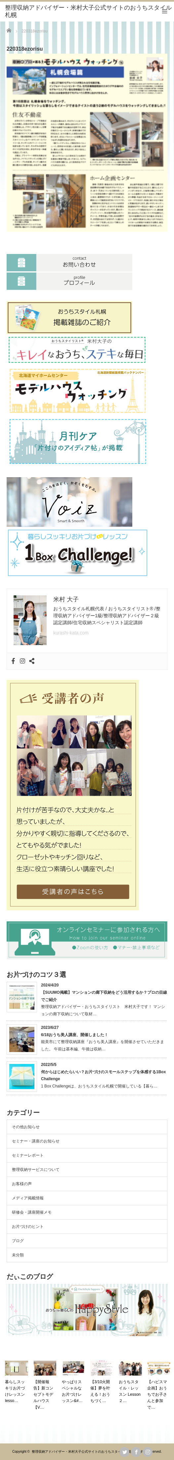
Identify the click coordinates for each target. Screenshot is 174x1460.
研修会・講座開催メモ (32, 1212)
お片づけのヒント (28, 1226)
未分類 (18, 1255)
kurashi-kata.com (71, 632)
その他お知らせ (26, 1127)
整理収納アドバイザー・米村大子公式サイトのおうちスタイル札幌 (81, 1451)
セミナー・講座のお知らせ (36, 1141)
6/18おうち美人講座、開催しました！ (74, 1034)
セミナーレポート (28, 1155)
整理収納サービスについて (36, 1169)
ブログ (18, 1240)
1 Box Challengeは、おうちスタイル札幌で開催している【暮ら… (99, 1086)
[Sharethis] (32, 661)
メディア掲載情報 (28, 1198)
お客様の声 (22, 1184)
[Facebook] (13, 661)
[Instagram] (22, 661)
